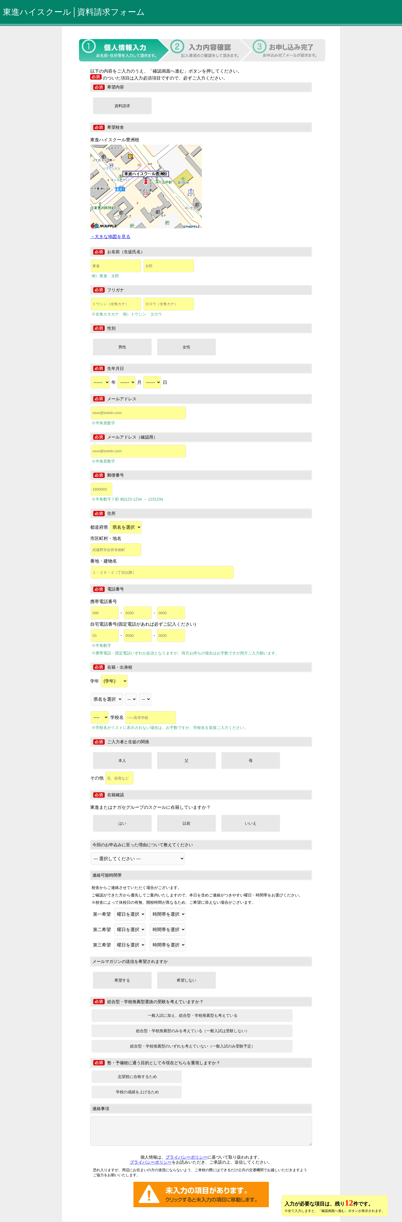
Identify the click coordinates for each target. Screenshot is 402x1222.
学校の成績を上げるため (137, 1092)
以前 (186, 823)
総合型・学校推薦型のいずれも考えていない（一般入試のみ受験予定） (192, 1046)
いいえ (251, 823)
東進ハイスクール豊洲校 (114, 139)
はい (122, 823)
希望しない (186, 980)
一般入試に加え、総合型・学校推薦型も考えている (193, 1015)
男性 (122, 347)
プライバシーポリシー (186, 1157)
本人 (122, 760)
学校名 (143, 717)
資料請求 (122, 106)
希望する (122, 980)
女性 (186, 347)
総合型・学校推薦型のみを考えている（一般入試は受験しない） (192, 1031)
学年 (109, 681)
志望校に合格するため (137, 1076)
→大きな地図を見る (110, 236)
